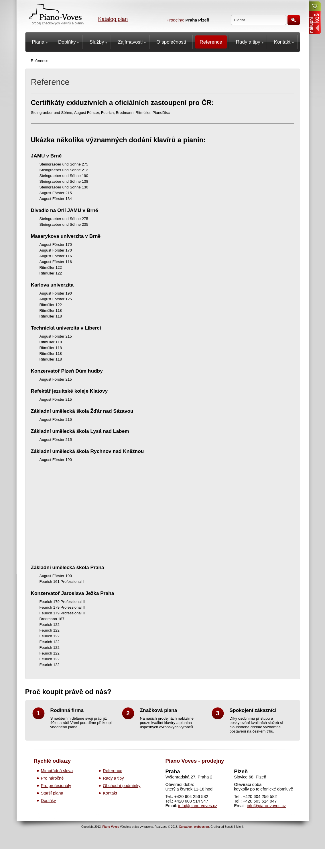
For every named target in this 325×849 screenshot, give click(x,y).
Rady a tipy (113, 778)
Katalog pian (113, 19)
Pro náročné (52, 778)
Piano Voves (110, 826)
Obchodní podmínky (121, 785)
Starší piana (52, 793)
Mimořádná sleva (57, 770)
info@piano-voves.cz (197, 805)
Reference (112, 770)
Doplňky (48, 800)
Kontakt (110, 793)
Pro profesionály (56, 785)
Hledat (293, 20)
